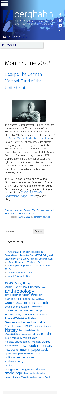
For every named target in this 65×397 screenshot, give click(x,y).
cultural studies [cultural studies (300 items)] (38, 303)
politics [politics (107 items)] (8, 365)
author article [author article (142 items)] (13, 298)
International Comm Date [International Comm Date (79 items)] (30, 330)
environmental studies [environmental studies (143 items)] (19, 310)
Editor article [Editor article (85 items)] (36, 307)
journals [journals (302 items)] (43, 334)
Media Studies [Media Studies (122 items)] (28, 337)
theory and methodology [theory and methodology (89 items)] (35, 373)
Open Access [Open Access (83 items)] (11, 354)
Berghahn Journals (42, 217)
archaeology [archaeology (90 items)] (37, 295)
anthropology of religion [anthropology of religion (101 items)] (17, 295)
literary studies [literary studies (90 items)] (12, 338)
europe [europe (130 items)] (39, 310)
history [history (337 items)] (11, 330)
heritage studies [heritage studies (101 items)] (42, 326)
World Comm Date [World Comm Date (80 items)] (29, 377)
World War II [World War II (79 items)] (44, 377)
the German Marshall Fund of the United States (28, 138)
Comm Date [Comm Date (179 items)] (13, 302)
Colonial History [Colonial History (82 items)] (38, 299)
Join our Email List (14, 36)
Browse (8, 45)
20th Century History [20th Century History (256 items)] (22, 287)
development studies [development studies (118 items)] (17, 306)
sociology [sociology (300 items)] (13, 373)
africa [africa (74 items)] (44, 287)
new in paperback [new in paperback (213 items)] (34, 350)
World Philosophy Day (19, 276)
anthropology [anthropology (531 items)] (19, 291)
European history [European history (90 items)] (13, 314)
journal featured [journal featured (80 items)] (28, 334)
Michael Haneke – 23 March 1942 (25, 262)
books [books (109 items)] (26, 299)
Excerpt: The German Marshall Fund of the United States (23, 81)
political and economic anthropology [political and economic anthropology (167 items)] (20, 359)
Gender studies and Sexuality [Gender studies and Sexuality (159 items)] (25, 322)
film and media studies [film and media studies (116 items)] (35, 314)
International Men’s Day (20, 272)
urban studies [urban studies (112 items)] (12, 377)
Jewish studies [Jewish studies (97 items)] (12, 334)
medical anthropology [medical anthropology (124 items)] (17, 341)
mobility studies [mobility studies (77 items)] (11, 346)
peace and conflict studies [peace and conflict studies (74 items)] (29, 354)
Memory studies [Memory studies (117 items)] (41, 341)
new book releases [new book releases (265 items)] (35, 346)
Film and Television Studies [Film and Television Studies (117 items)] (20, 318)
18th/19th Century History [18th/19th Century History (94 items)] (17, 283)
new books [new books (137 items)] (11, 349)
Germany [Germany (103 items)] (27, 326)
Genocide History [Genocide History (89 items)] (13, 326)
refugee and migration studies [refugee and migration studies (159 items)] (25, 369)
